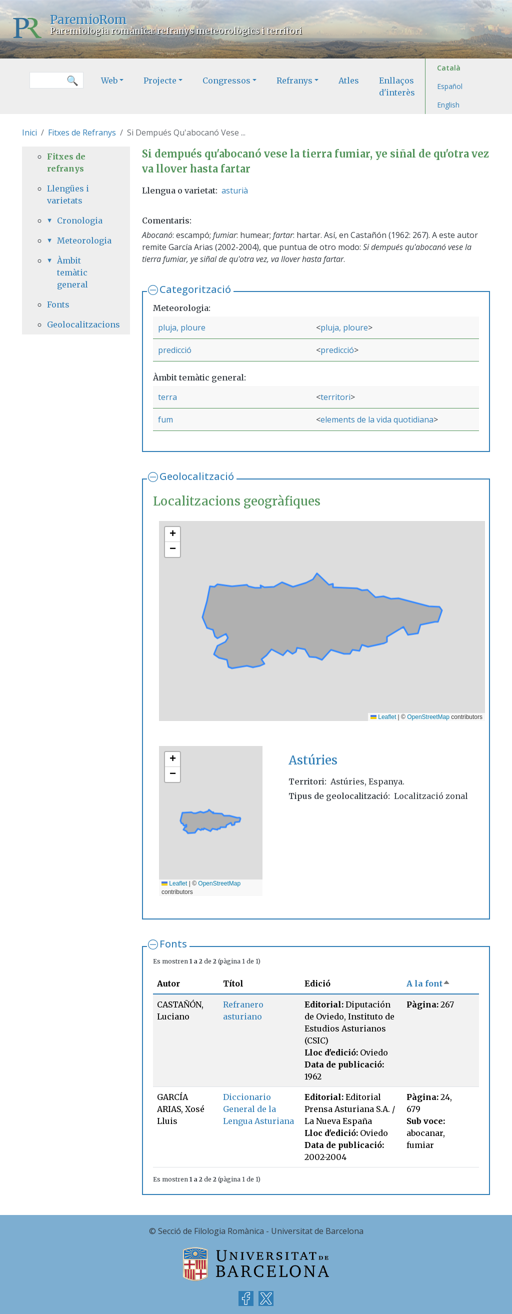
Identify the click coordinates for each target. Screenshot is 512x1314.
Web (109, 81)
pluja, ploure (182, 327)
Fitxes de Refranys (82, 132)
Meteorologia (81, 241)
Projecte (160, 81)
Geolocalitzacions (76, 325)
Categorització (195, 289)
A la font (428, 983)
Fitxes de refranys (66, 163)
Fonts (173, 943)
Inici (29, 132)
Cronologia (79, 221)
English (448, 105)
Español (449, 86)
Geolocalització (197, 476)
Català (448, 67)
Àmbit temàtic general (72, 273)
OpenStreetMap (428, 717)
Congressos (226, 81)
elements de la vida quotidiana (377, 419)
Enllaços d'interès (397, 87)
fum (165, 419)
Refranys (294, 81)
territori (335, 397)
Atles (348, 81)
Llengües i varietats (68, 195)
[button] (172, 534)
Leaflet (383, 717)
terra (167, 397)
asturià (235, 190)
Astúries (313, 760)
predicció (175, 350)
